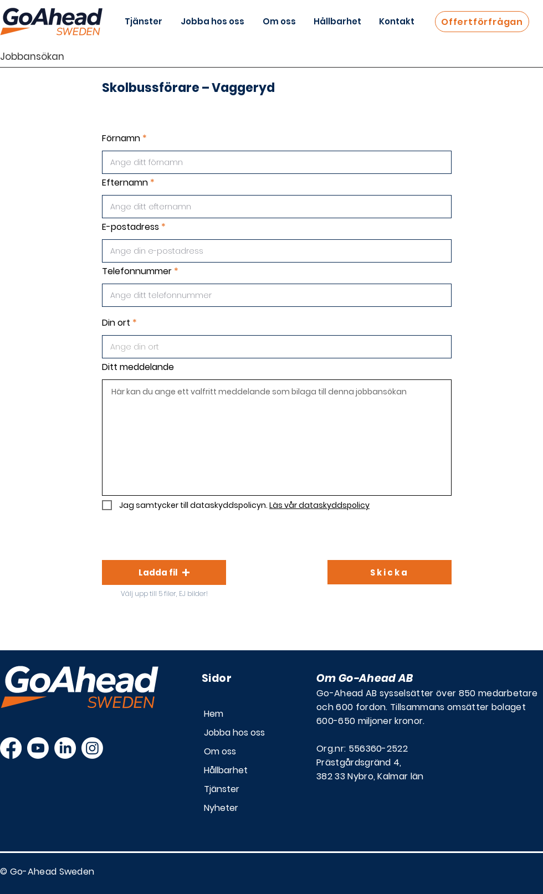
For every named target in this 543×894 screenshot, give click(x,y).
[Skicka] (389, 572)
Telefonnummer (137, 271)
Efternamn (125, 182)
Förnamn (121, 138)
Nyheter (221, 807)
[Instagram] (92, 748)
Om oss (220, 751)
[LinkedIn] (65, 748)
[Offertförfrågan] (482, 21)
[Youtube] (38, 748)
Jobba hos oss (234, 732)
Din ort (116, 322)
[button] (164, 572)
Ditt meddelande (138, 367)
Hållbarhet (226, 770)
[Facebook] (11, 748)
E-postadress (130, 227)
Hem (213, 713)
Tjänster (221, 789)
